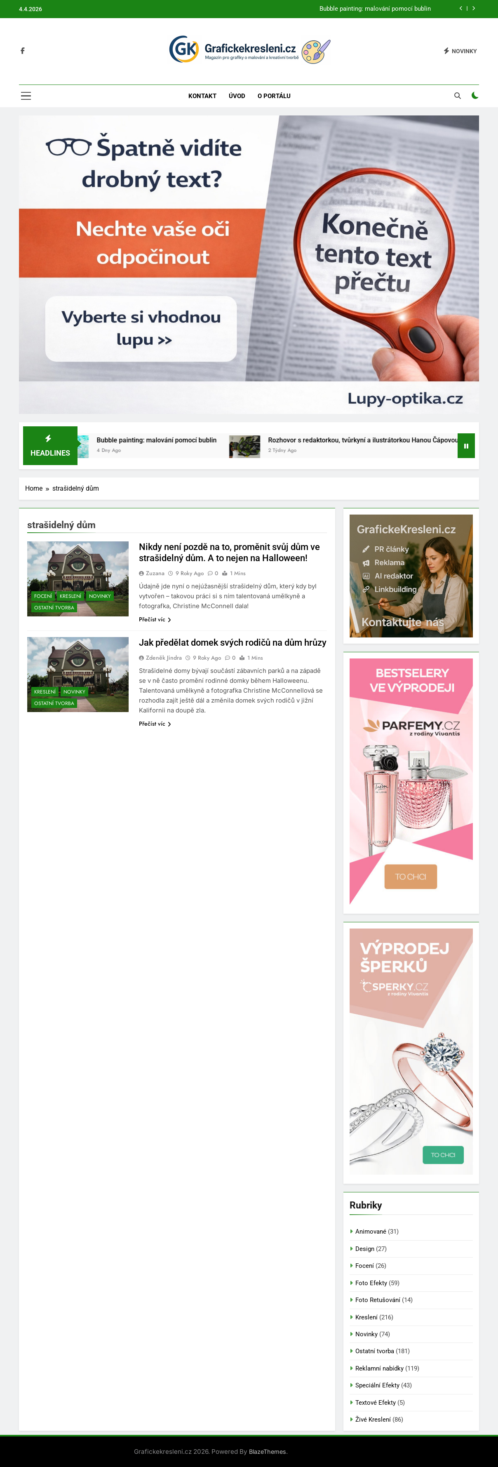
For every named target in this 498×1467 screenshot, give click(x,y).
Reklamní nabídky (379, 1368)
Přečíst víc (155, 619)
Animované (370, 1231)
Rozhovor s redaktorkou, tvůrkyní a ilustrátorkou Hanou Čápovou (372, 440)
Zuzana (155, 573)
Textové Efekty (375, 1402)
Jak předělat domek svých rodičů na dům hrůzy (233, 642)
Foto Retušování (377, 1300)
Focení (43, 596)
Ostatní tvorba (54, 607)
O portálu (274, 96)
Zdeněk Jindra (164, 658)
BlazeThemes (267, 1451)
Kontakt (202, 96)
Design (364, 1249)
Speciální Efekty (377, 1385)
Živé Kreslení (373, 1419)
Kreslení (70, 596)
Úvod (237, 96)
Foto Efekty (371, 1283)
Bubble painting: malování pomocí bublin (375, 9)
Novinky (100, 596)
